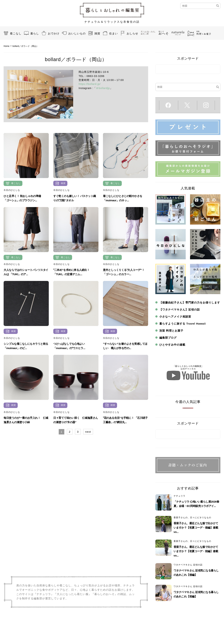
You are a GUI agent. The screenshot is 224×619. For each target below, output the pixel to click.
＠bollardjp (103, 88)
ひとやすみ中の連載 (172, 344)
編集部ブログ (168, 337)
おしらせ (132, 33)
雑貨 (97, 33)
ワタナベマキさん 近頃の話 (188, 564)
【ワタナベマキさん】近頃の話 (179, 309)
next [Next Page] (88, 431)
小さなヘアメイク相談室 (175, 316)
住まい (113, 33)
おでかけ (53, 33)
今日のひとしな (12, 190)
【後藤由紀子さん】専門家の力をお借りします (189, 302)
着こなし (15, 33)
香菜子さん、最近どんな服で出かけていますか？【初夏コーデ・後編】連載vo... (196, 527)
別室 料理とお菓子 (171, 330)
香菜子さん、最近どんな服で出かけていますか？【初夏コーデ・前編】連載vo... (196, 551)
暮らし (34, 33)
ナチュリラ (179, 496)
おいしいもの (77, 33)
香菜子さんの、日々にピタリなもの (192, 517)
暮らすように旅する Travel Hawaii (182, 323)
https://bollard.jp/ (90, 84)
